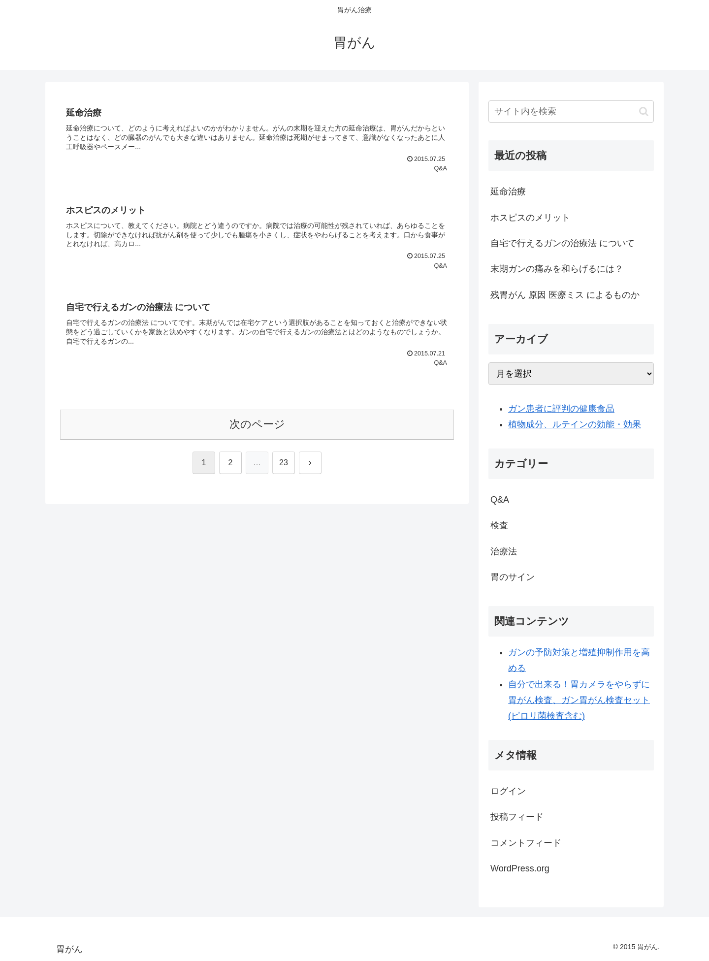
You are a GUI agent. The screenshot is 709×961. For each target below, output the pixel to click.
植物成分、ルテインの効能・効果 (574, 424)
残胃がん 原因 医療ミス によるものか (565, 295)
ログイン (508, 791)
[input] (571, 111)
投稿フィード (517, 817)
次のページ (257, 424)
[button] (643, 111)
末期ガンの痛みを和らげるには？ (556, 269)
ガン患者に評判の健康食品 (561, 409)
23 (283, 462)
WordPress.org (519, 868)
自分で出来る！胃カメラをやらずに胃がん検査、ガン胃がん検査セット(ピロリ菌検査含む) (579, 700)
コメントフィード (525, 843)
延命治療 (508, 191)
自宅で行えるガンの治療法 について (562, 243)
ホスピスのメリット (530, 218)
